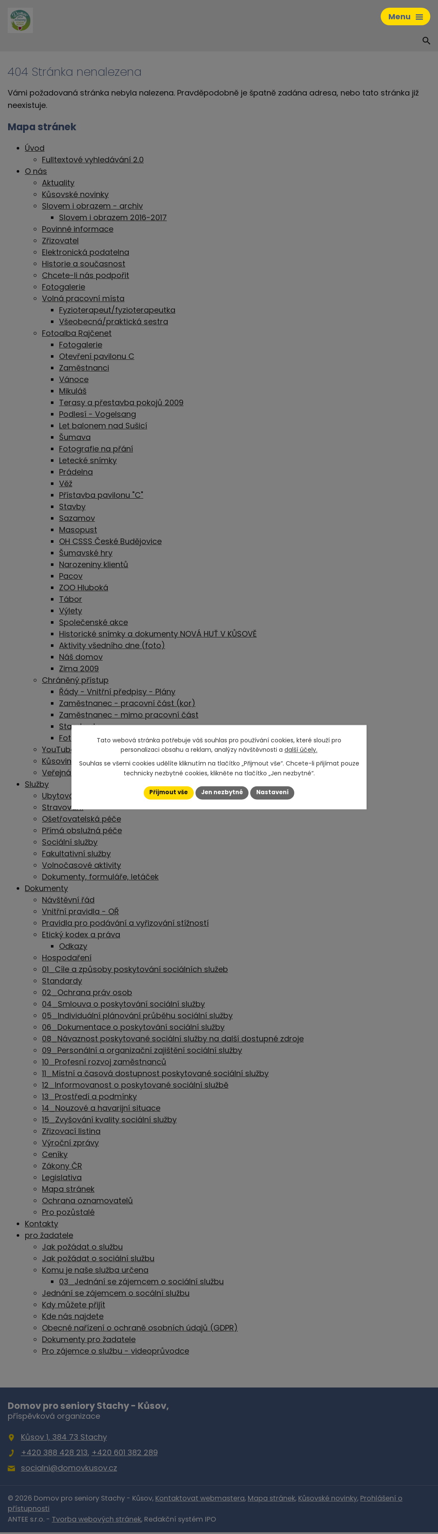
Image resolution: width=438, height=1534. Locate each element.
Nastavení (275, 792)
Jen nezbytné (222, 792)
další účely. (300, 749)
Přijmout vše (165, 792)
